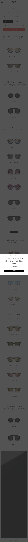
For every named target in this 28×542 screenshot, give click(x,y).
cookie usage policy (17, 262)
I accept (14, 271)
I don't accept (14, 266)
